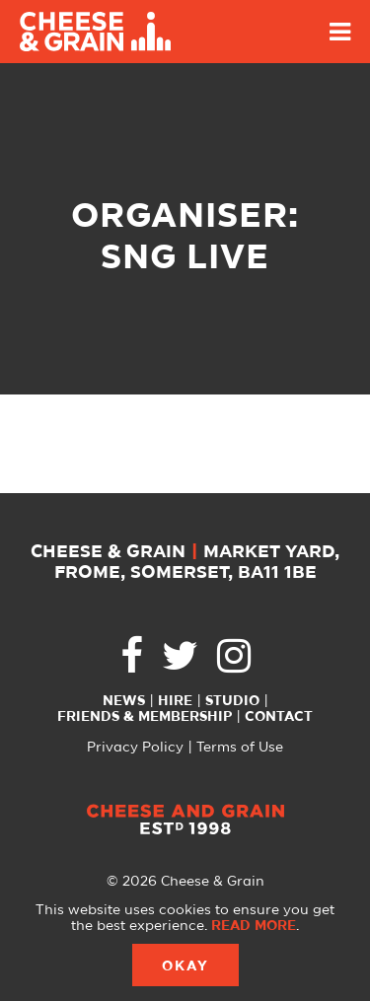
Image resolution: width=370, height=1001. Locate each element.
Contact (279, 717)
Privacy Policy (135, 747)
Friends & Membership (144, 717)
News (124, 701)
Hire (175, 701)
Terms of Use (239, 747)
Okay (185, 966)
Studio (232, 701)
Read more (253, 926)
